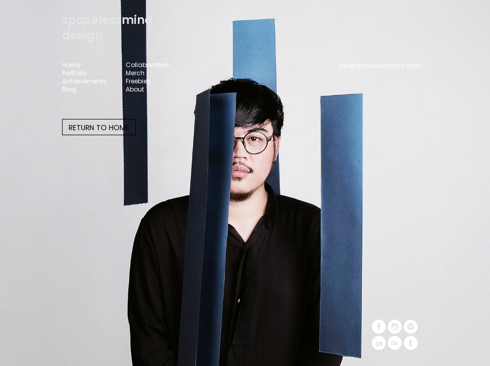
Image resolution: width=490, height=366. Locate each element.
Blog (69, 89)
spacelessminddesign (107, 27)
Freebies (138, 81)
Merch (135, 73)
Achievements (84, 81)
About (135, 89)
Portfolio (74, 73)
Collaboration (147, 65)
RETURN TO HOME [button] (99, 128)
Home (71, 65)
